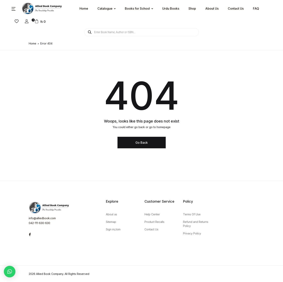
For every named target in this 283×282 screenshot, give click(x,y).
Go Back (141, 142)
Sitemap (111, 221)
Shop (192, 8)
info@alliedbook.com (42, 218)
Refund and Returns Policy (195, 223)
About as (111, 214)
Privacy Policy (192, 233)
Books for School (137, 8)
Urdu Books (170, 8)
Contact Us (236, 8)
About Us (212, 8)
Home (83, 8)
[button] (13, 8)
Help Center (152, 214)
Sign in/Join (113, 229)
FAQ (256, 8)
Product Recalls (154, 221)
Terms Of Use (192, 214)
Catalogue (104, 8)
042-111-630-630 (39, 223)
